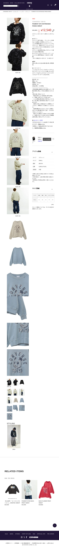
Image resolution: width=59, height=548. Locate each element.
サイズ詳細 (36, 188)
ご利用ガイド (8, 543)
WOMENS (6, 2)
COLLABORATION (19, 2)
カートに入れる (47, 139)
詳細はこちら (41, 124)
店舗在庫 (40, 141)
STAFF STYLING (26, 534)
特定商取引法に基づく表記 (38, 543)
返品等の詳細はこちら (40, 128)
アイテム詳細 (36, 151)
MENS (11, 2)
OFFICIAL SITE (41, 534)
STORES (17, 534)
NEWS (11, 534)
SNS (34, 534)
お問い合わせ (50, 543)
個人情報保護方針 (26, 543)
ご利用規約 (16, 543)
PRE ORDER (50, 534)
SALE (6, 534)
